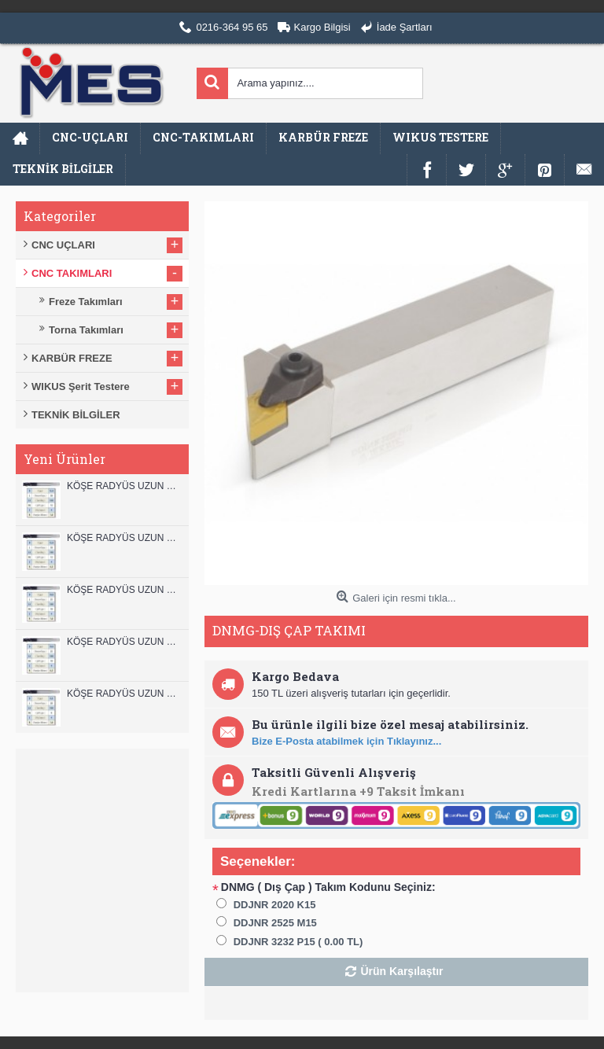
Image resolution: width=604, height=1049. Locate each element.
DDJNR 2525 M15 (275, 923)
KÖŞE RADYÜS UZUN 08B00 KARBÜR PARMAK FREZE (124, 693)
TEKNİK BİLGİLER (75, 415)
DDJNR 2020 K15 (275, 905)
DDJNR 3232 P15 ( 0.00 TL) (298, 942)
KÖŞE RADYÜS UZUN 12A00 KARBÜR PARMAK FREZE (124, 537)
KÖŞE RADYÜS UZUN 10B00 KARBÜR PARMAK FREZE (124, 589)
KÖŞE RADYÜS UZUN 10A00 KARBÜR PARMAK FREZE (124, 641)
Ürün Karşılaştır (401, 971)
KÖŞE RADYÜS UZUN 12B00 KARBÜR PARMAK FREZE (124, 485)
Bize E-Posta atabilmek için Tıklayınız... (346, 741)
